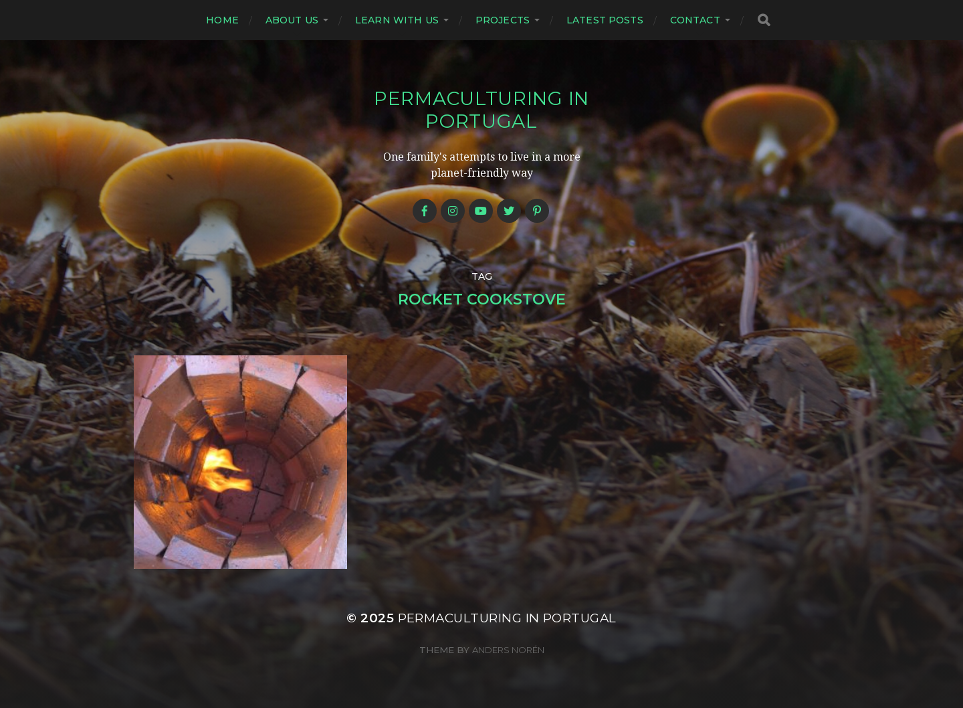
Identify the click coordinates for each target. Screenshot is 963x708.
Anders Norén (508, 649)
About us (291, 20)
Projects (502, 20)
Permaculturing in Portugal (481, 109)
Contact (695, 20)
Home (222, 20)
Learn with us (397, 20)
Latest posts (604, 20)
